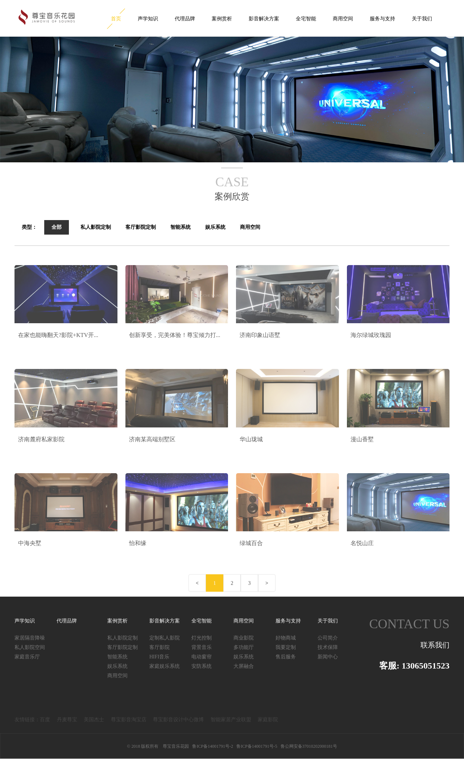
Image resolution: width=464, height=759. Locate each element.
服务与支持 (382, 18)
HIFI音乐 (159, 656)
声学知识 (148, 18)
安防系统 (201, 666)
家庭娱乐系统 (164, 666)
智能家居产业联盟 (231, 719)
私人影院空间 (29, 647)
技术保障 (328, 647)
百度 (45, 719)
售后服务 (286, 656)
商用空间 (343, 18)
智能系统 (117, 656)
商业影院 (243, 638)
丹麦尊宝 (67, 719)
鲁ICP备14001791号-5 (256, 746)
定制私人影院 (164, 638)
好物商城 (286, 638)
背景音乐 (201, 647)
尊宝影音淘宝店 (128, 719)
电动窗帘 (201, 656)
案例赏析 (222, 18)
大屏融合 (243, 666)
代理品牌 (185, 18)
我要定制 (286, 647)
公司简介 (328, 638)
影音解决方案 (264, 18)
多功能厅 (243, 647)
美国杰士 (94, 719)
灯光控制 (201, 638)
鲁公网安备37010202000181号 (309, 746)
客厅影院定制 (122, 647)
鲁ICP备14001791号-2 (212, 746)
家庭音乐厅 (27, 656)
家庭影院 (268, 719)
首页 (116, 18)
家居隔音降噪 (29, 638)
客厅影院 (159, 647)
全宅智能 (306, 18)
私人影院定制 (122, 638)
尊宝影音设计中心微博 (178, 719)
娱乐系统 (117, 666)
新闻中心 (328, 656)
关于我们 (422, 18)
